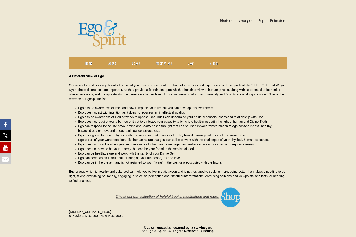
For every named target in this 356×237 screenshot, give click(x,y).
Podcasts (278, 19)
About (112, 62)
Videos (214, 62)
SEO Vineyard (201, 228)
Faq (260, 20)
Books (136, 62)
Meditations (164, 62)
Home (88, 62)
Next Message (110, 215)
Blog (191, 62)
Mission (227, 19)
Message (246, 19)
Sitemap (207, 231)
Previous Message (85, 215)
